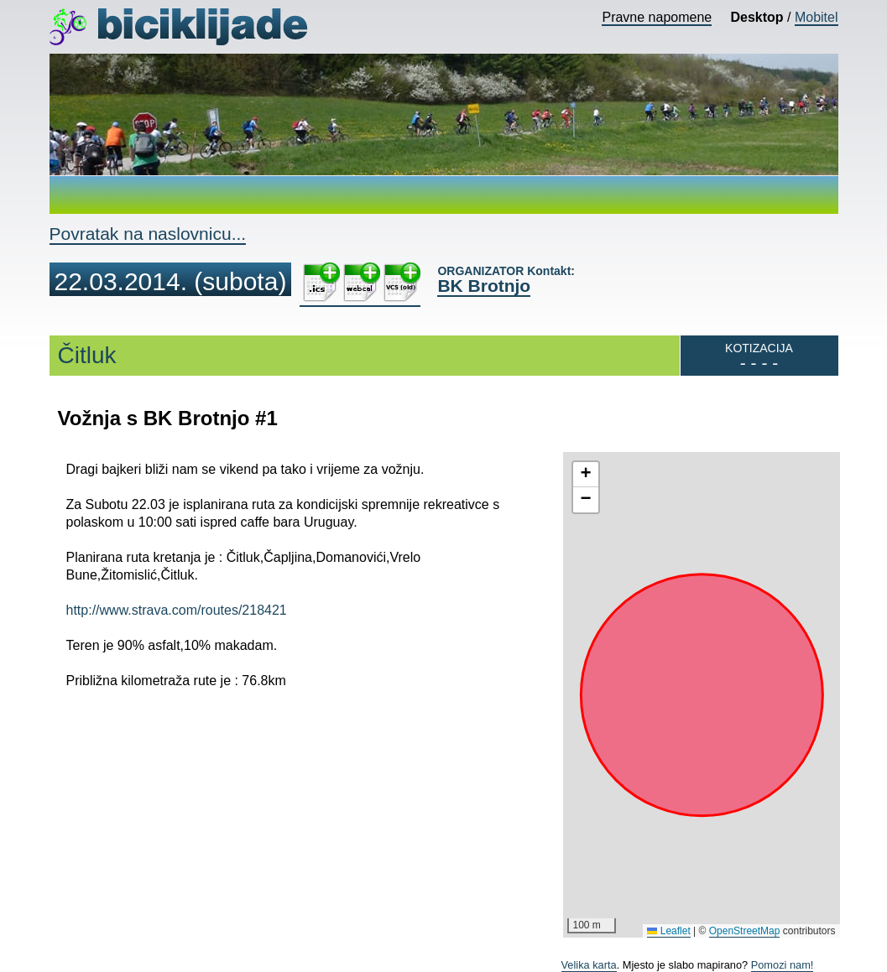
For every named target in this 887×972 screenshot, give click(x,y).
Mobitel (816, 17)
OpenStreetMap (744, 931)
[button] (585, 474)
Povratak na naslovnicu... (148, 233)
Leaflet (668, 931)
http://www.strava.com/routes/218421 (176, 610)
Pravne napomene (657, 17)
